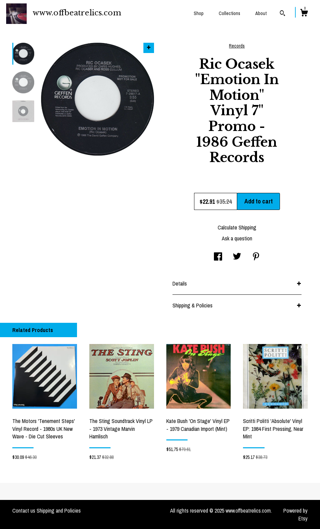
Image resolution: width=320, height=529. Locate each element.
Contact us (23, 510)
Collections (229, 13)
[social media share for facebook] (218, 257)
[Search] (282, 14)
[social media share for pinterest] (256, 257)
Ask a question (237, 238)
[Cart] (304, 14)
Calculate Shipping (237, 227)
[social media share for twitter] (237, 257)
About (261, 13)
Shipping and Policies (59, 510)
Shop (199, 13)
